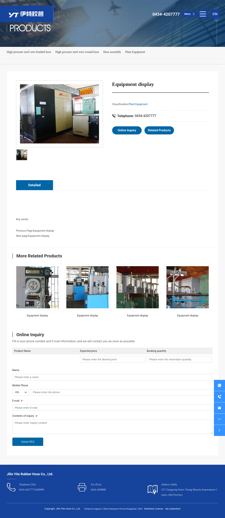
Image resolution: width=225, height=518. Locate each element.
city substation (173, 508)
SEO (140, 508)
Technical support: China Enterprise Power (105, 508)
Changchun (130, 508)
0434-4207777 (166, 14)
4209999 (39, 489)
